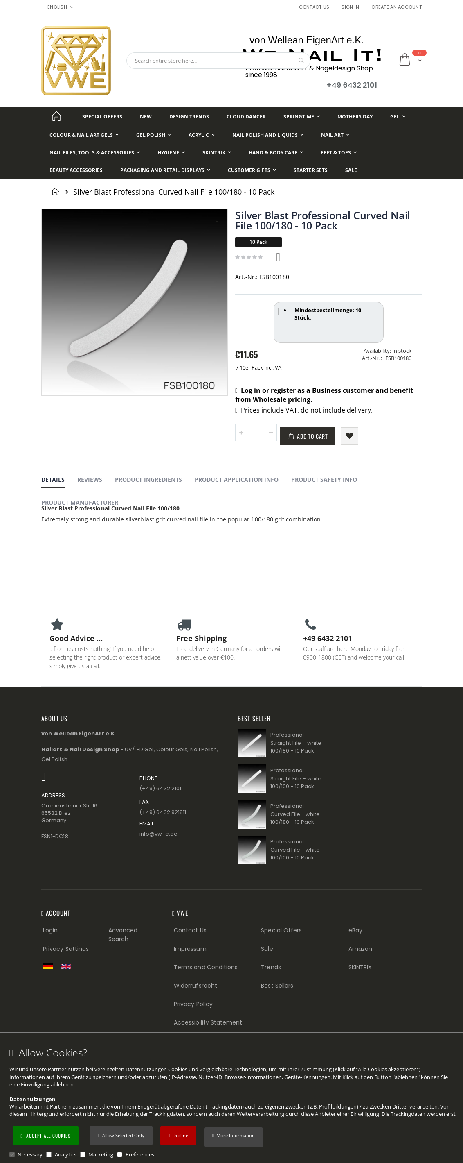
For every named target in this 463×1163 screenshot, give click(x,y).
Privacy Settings (66, 949)
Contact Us (314, 7)
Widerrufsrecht (195, 986)
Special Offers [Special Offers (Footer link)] (281, 930)
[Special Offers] (102, 116)
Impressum (190, 949)
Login (50, 930)
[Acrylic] (201, 135)
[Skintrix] (216, 152)
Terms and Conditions (206, 967)
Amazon (360, 949)
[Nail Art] (335, 135)
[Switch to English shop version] (68, 967)
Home (57, 191)
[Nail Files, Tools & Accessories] (94, 152)
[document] (232, 1102)
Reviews (89, 479)
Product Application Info (237, 479)
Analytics (65, 1154)
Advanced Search (123, 934)
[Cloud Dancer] (246, 116)
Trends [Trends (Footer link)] (271, 967)
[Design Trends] (189, 116)
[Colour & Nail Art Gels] (84, 135)
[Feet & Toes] (338, 152)
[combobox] (218, 60)
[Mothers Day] (355, 116)
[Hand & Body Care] (275, 152)
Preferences (140, 1154)
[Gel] (398, 116)
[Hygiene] (171, 152)
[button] (233, 1137)
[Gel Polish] (153, 135)
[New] (146, 116)
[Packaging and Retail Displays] (165, 170)
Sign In (350, 7)
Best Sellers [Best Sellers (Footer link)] (277, 986)
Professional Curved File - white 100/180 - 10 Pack (295, 814)
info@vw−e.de (158, 834)
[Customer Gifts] (252, 170)
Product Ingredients (148, 479)
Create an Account (396, 7)
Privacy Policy (193, 1004)
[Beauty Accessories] (76, 170)
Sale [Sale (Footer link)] (267, 949)
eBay (355, 930)
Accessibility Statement (208, 1022)
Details (53, 479)
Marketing (100, 1154)
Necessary (30, 1154)
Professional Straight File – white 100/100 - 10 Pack (295, 778)
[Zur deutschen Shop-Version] (49, 966)
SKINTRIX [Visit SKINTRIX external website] (360, 967)
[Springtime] (301, 116)
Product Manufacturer (79, 502)
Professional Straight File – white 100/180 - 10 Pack (295, 743)
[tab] (59, 480)
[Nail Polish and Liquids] (268, 135)
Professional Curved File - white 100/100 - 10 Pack (295, 849)
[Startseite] (56, 116)
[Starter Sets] (310, 170)
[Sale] (351, 170)
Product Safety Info (324, 479)
